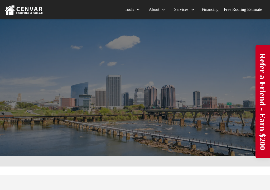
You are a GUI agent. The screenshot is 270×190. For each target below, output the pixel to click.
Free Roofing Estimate (243, 9)
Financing (210, 9)
